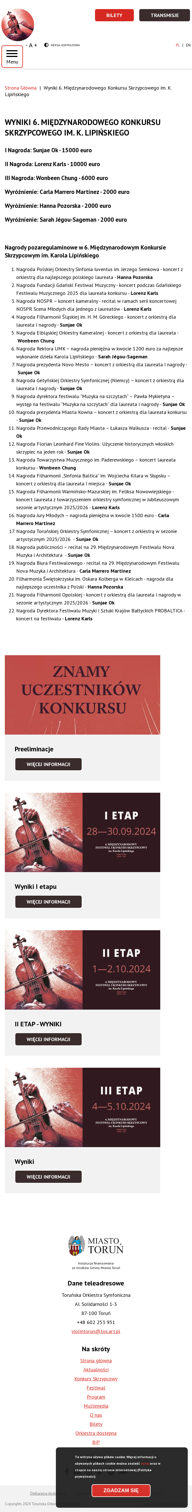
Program (96, 1396)
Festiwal (95, 1387)
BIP (96, 1442)
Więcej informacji (54, 766)
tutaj (145, 1466)
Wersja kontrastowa (62, 45)
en (188, 45)
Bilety (120, 17)
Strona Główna (21, 87)
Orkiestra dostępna (96, 1433)
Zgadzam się (121, 1493)
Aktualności (96, 1369)
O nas (96, 1415)
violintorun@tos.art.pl (95, 1331)
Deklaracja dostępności (48, 1493)
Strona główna (96, 1360)
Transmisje (171, 17)
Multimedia (96, 1406)
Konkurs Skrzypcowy (95, 1378)
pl (178, 45)
